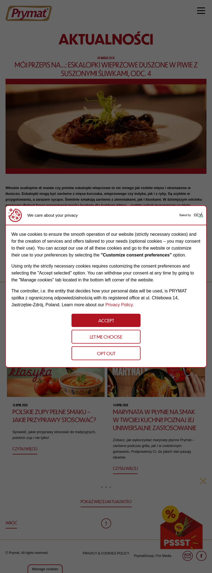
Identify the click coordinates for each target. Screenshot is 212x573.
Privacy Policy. (119, 304)
